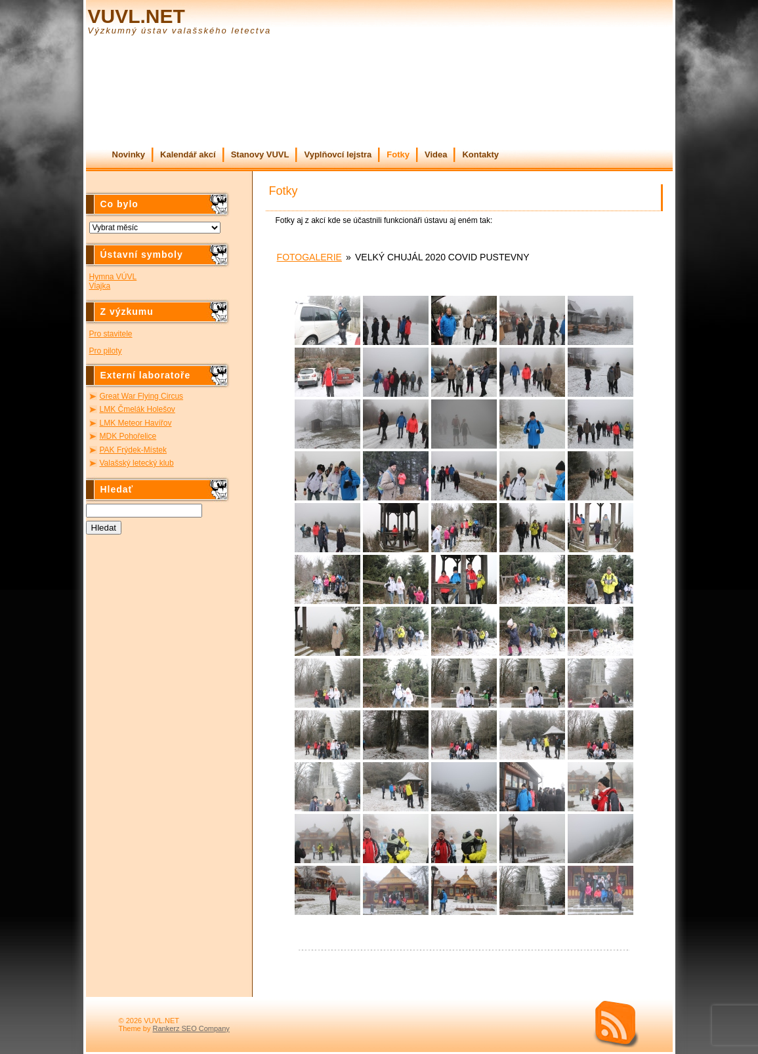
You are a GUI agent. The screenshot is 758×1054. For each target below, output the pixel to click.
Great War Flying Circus (142, 396)
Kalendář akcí (188, 154)
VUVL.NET (136, 16)
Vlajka (100, 286)
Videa (436, 154)
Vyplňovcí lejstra (337, 154)
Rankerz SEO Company (190, 1028)
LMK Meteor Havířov (136, 423)
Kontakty (480, 154)
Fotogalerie (309, 257)
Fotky (398, 154)
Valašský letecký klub (137, 463)
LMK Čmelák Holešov (137, 409)
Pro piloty (105, 350)
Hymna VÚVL (113, 276)
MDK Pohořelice (128, 436)
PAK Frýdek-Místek (133, 450)
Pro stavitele (111, 333)
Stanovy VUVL (260, 154)
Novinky (129, 154)
